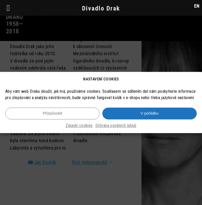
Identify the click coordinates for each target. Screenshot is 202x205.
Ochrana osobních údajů (116, 126)
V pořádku (149, 114)
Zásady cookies (79, 126)
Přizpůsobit (52, 114)
